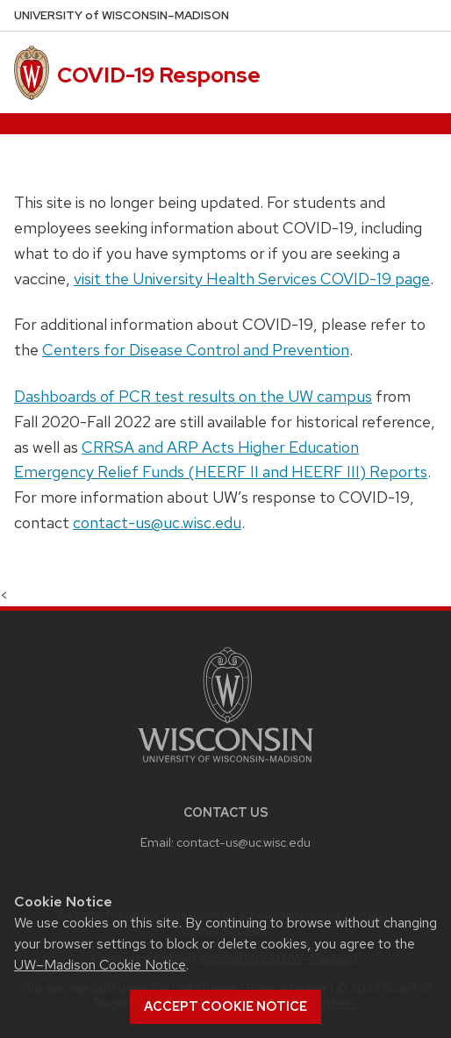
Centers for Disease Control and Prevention (195, 350)
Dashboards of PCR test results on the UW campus (193, 396)
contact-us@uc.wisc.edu (157, 522)
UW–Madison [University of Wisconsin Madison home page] (121, 15)
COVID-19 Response (159, 75)
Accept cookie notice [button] (225, 1006)
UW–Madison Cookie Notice (100, 965)
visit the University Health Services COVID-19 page (252, 278)
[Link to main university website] (225, 765)
